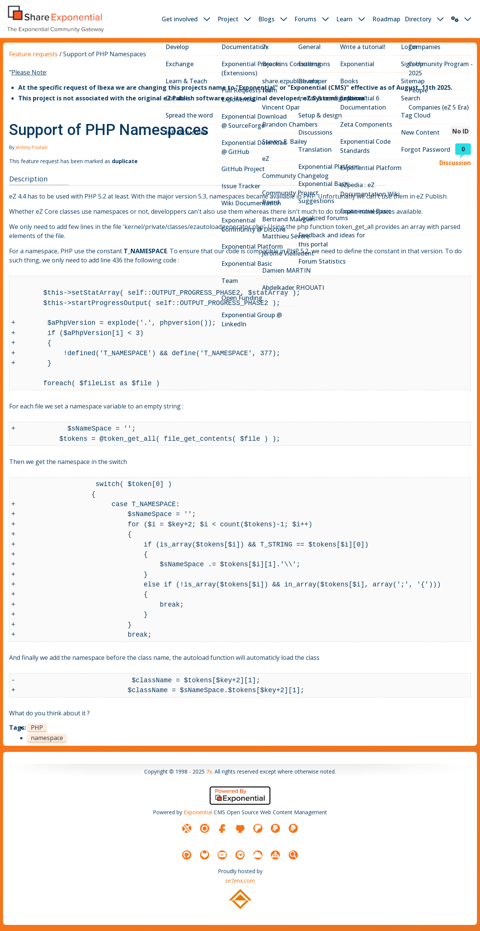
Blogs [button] (266, 19)
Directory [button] (418, 19)
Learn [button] (344, 19)
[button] (455, 19)
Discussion (455, 163)
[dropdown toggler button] (206, 19)
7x (209, 771)
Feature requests (33, 54)
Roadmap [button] (386, 19)
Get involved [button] (180, 19)
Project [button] (228, 19)
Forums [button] (305, 19)
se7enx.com (240, 880)
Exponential (198, 812)
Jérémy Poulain (32, 147)
